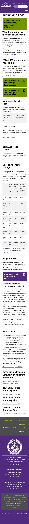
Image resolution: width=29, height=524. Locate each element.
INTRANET (7, 501)
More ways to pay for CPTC (12, 367)
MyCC (26, 3)
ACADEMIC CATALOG (18, 501)
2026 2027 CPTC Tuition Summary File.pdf (14, 413)
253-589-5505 (22, 344)
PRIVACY (19, 505)
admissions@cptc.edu (11, 427)
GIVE (7, 495)
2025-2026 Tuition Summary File (11, 404)
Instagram (24, 424)
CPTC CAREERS (10, 503)
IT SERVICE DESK (18, 499)
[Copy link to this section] (24, 20)
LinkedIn (23, 428)
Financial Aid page (10, 54)
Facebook (23, 420)
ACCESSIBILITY (14, 507)
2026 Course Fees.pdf (8, 137)
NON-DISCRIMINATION (17, 495)
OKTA (10, 499)
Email (15, 3)
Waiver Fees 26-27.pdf (8, 160)
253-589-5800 (8, 420)
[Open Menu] (26, 10)
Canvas (20, 3)
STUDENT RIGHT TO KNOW (10, 497)
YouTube (23, 431)
